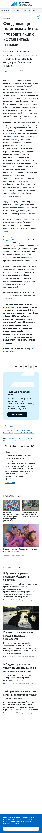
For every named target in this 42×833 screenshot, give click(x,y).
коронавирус (8, 432)
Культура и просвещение (26, 656)
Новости (6, 18)
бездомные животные (15, 430)
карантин (27, 430)
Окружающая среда (10, 71)
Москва (10, 426)
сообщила (16, 205)
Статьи (5, 656)
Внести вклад (17, 414)
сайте (14, 137)
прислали (10, 307)
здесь (5, 231)
